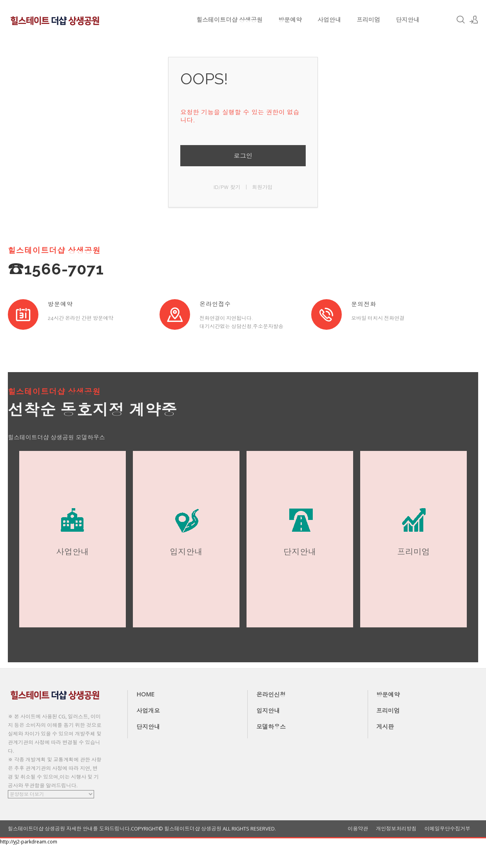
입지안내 (268, 710)
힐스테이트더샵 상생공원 (229, 20)
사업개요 (148, 710)
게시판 (385, 727)
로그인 (243, 155)
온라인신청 (271, 694)
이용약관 (358, 829)
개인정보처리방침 (396, 829)
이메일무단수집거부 (447, 829)
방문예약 (290, 20)
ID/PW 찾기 (227, 187)
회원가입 (262, 187)
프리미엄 (368, 20)
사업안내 (329, 20)
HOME (145, 694)
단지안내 (407, 20)
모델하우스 (271, 727)
